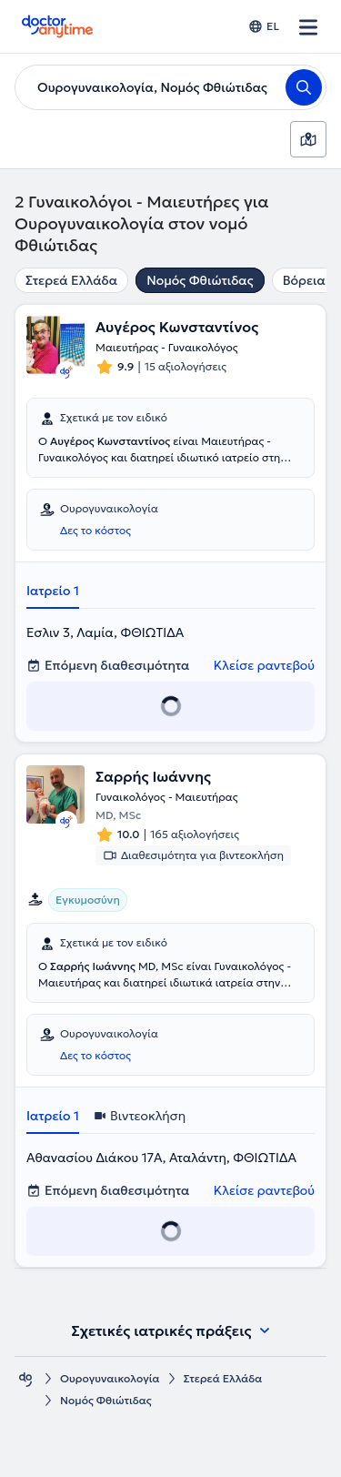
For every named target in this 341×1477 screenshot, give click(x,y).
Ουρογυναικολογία (110, 1378)
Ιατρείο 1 (52, 590)
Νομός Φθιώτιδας (199, 280)
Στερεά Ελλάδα (71, 280)
